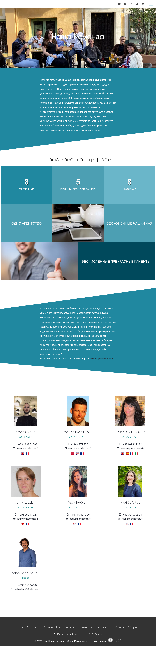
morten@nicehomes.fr (80, 448)
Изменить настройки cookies (90, 640)
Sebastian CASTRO (26, 572)
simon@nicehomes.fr (28, 448)
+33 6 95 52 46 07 (27, 584)
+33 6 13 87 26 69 (27, 444)
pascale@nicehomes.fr (132, 448)
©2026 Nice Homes (45, 640)
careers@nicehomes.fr (101, 358)
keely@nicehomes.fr (80, 518)
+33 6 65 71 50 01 (80, 444)
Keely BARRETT (78, 502)
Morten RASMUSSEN (78, 432)
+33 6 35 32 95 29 (80, 514)
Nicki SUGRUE (130, 502)
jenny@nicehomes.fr (27, 518)
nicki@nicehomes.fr (132, 518)
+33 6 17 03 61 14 (132, 514)
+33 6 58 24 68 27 (27, 514)
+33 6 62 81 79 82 (132, 444)
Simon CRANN (25, 432)
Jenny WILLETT (26, 502)
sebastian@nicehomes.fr (28, 588)
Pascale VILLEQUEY (130, 432)
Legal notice (65, 640)
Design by (114, 639)
